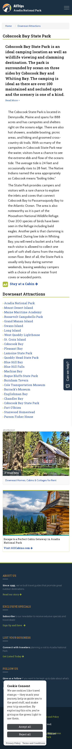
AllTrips (19, 6)
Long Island (12, 330)
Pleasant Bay (13, 348)
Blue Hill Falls (14, 366)
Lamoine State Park (18, 353)
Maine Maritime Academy (23, 312)
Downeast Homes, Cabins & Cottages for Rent (30, 480)
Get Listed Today (13, 656)
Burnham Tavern (16, 380)
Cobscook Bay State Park (21, 403)
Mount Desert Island (18, 308)
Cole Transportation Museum (24, 385)
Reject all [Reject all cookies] (25, 734)
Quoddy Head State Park (21, 357)
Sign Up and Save (14, 625)
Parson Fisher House (18, 417)
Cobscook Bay (14, 344)
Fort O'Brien (12, 407)
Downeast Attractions (29, 25)
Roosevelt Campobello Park (23, 317)
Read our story (12, 594)
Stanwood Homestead (19, 412)
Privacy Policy (13, 743)
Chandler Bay (13, 398)
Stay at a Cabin (24, 284)
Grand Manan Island (18, 321)
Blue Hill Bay (13, 362)
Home (8, 25)
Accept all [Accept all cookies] (25, 726)
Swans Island (13, 326)
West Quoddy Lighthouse (22, 335)
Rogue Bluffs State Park (21, 376)
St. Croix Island (15, 339)
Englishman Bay (16, 394)
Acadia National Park (28, 10)
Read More (12, 100)
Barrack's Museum (17, 389)
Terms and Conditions (33, 743)
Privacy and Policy (49, 716)
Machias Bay (13, 371)
